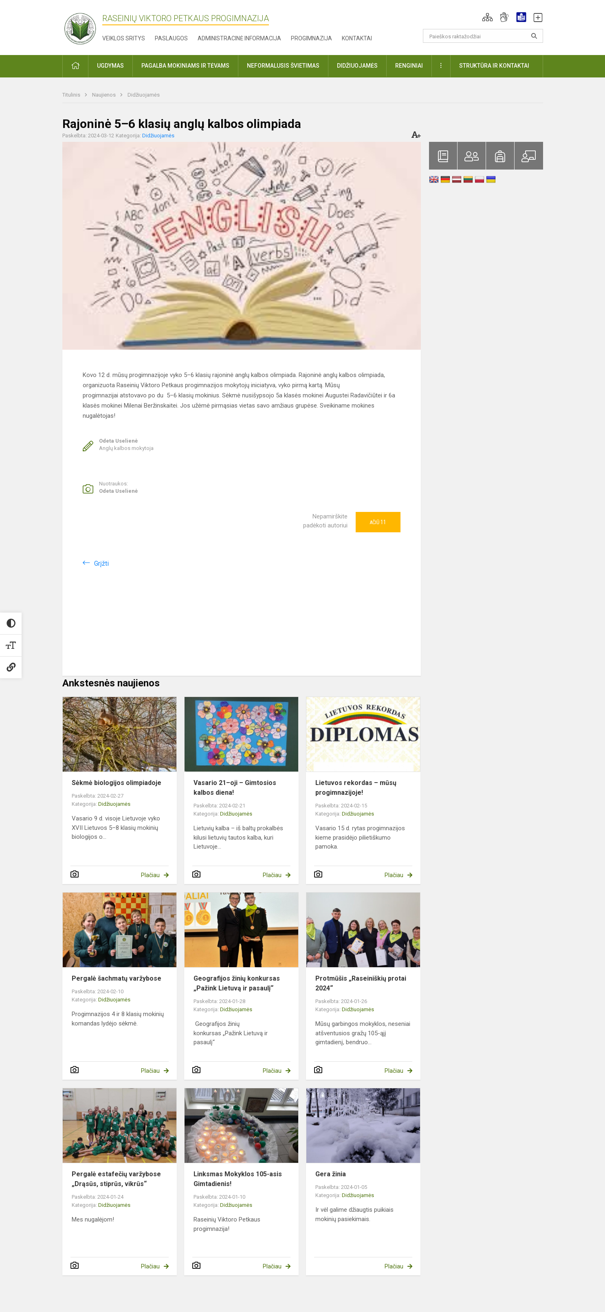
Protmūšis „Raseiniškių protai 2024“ (360, 983)
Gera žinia (330, 1174)
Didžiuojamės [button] (357, 65)
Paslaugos (171, 38)
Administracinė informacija (239, 38)
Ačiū (378, 522)
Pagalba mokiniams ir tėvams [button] (185, 65)
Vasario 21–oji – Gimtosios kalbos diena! (235, 787)
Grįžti (101, 563)
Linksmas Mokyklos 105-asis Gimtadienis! (238, 1179)
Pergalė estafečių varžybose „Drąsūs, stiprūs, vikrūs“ (116, 1179)
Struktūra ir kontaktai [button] (494, 65)
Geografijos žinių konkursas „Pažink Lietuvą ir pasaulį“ (237, 983)
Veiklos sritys (123, 38)
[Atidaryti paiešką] (534, 36)
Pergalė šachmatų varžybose (116, 978)
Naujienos (104, 95)
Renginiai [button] (409, 65)
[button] (487, 17)
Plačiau (150, 875)
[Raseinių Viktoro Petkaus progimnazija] (84, 26)
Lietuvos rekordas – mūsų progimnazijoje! (355, 787)
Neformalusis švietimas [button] (283, 65)
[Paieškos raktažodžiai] (483, 36)
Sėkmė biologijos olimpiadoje (116, 783)
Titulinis (71, 95)
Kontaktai (357, 38)
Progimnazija (311, 38)
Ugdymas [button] (110, 65)
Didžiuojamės (144, 95)
